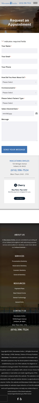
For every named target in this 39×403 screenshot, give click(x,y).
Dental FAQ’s (19, 302)
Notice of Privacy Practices (29, 354)
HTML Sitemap (15, 354)
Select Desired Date (10, 109)
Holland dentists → (20, 247)
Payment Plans (19, 288)
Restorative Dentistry (20, 266)
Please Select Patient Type (13, 98)
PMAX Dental (27, 394)
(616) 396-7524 (25, 3)
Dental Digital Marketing (15, 394)
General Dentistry (19, 275)
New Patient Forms (19, 293)
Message (5, 119)
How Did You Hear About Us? (14, 77)
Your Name (7, 46)
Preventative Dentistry (19, 261)
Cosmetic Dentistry (19, 270)
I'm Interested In (9, 88)
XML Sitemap (5, 354)
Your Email (6, 56)
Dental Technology (19, 297)
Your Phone (6, 67)
